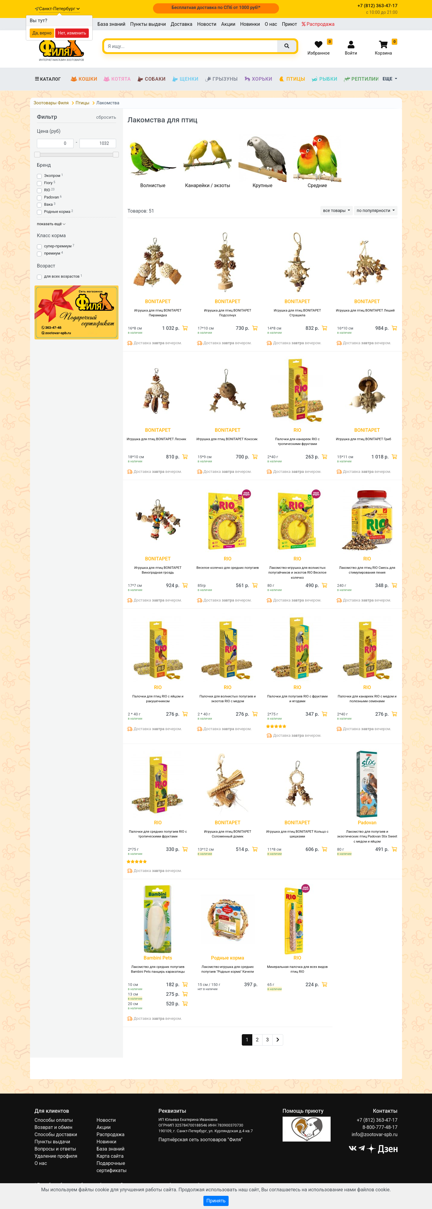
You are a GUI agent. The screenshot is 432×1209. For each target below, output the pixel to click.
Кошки (83, 79)
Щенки (185, 79)
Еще (388, 79)
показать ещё (51, 224)
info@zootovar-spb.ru (375, 1134)
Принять (216, 1201)
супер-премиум (57, 246)
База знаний (111, 24)
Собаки (151, 79)
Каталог (47, 79)
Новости (206, 24)
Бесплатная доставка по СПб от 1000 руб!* (216, 7)
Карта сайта (110, 1156)
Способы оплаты (53, 1120)
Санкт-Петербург (59, 8)
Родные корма (57, 211)
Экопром (52, 175)
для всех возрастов (62, 276)
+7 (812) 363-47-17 (377, 1120)
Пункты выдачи (148, 24)
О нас (271, 24)
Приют (289, 24)
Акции (228, 24)
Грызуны (221, 79)
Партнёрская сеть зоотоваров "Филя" (200, 1139)
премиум (52, 253)
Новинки (250, 24)
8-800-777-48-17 (380, 1127)
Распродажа (318, 24)
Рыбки (324, 79)
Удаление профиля (55, 1156)
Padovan (51, 197)
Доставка (181, 24)
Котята (117, 79)
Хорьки (258, 79)
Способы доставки (55, 1134)
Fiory (48, 183)
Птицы (291, 79)
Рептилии (362, 79)
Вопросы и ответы (55, 1149)
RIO (47, 190)
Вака (48, 204)
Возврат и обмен (53, 1127)
